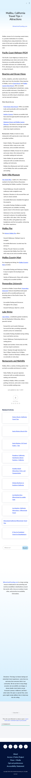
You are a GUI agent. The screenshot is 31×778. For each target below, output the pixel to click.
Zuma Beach (16, 83)
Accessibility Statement (15, 766)
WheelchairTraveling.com (20, 26)
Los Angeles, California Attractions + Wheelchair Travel (19, 510)
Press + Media (15, 760)
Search (25, 548)
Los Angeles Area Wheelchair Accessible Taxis (19, 497)
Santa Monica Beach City (19, 431)
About (15, 754)
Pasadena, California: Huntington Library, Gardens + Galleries (18, 458)
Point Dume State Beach (10, 106)
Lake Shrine (5, 316)
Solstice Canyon (8, 114)
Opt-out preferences (15, 763)
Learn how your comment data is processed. (16, 719)
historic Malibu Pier (10, 233)
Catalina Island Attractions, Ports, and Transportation (18, 471)
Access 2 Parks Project (15, 757)
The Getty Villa (6, 179)
